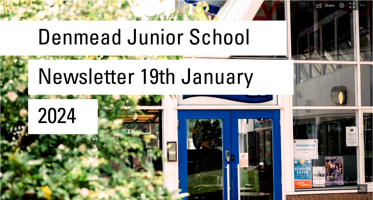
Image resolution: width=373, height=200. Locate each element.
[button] (325, 5)
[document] (186, 100)
